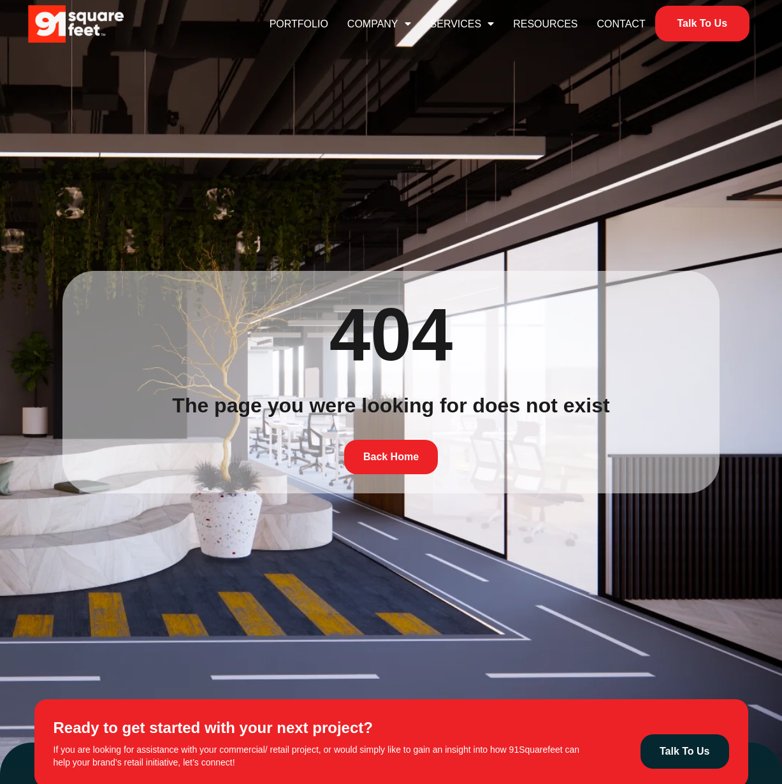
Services (462, 23)
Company (379, 23)
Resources (545, 23)
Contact (621, 23)
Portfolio (299, 23)
